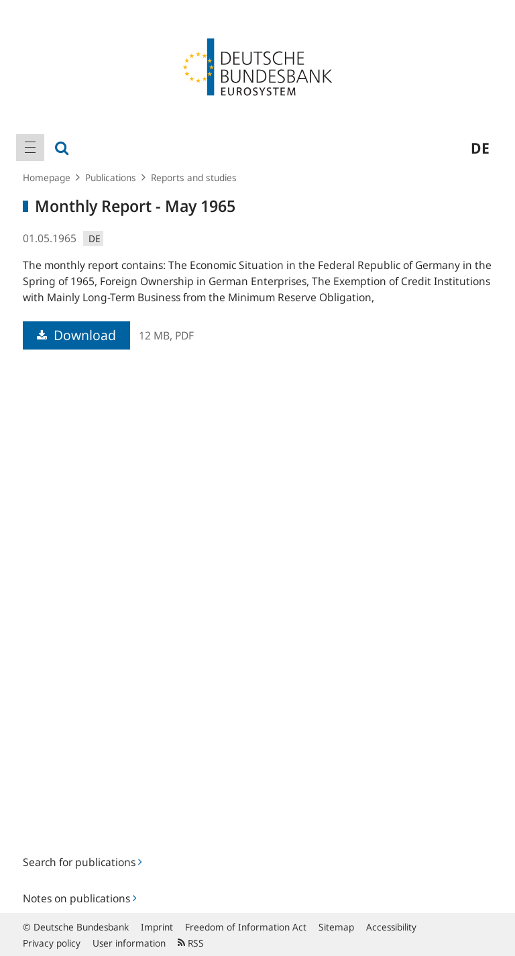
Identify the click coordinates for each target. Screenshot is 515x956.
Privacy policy (51, 943)
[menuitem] (30, 147)
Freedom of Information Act (245, 926)
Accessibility (391, 926)
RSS (191, 943)
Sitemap (336, 926)
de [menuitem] (480, 148)
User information (129, 943)
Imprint (157, 926)
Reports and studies (194, 177)
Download (76, 335)
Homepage (46, 177)
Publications (110, 177)
